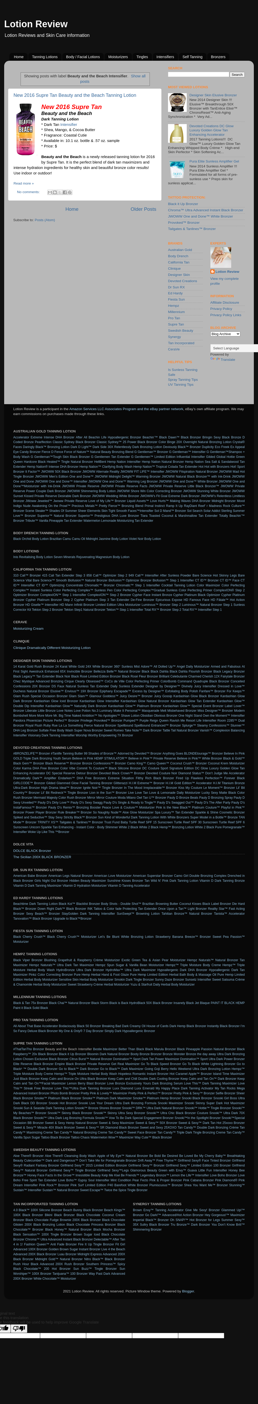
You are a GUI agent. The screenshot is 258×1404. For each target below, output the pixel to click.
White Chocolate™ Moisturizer (55, 1278)
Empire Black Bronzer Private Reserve (82, 1064)
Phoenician (34, 720)
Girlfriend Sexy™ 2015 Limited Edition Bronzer (93, 1165)
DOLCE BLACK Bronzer (32, 851)
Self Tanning (193, 57)
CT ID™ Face (230, 580)
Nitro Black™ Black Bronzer (104, 1259)
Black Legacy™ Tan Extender (34, 676)
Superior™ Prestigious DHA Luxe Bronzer (108, 516)
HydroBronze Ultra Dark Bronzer (80, 970)
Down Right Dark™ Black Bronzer (61, 909)
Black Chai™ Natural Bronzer (69, 1003)
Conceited (237, 681)
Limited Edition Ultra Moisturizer (117, 605)
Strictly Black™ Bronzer (80, 817)
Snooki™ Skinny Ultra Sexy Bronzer (119, 1113)
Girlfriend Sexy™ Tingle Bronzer (72, 1170)
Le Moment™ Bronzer (219, 788)
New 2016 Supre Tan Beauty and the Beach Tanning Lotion (75, 95)
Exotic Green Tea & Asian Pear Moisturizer (153, 960)
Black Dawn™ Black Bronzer (180, 437)
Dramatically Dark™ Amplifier (34, 778)
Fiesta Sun (176, 299)
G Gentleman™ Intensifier (187, 452)
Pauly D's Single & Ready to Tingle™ (130, 802)
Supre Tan (176, 324)
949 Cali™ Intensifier (143, 575)
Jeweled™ (44, 501)
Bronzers (218, 57)
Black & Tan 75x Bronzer (30, 1003)
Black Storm (99, 1003)
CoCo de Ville (115, 681)
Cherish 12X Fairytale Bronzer (223, 676)
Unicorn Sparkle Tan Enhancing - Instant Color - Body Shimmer (73, 827)
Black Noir (63, 676)
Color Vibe (67, 768)
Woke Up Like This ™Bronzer (48, 832)
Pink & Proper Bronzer (165, 1180)
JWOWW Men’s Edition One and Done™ (64, 476)
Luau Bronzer (66, 1254)
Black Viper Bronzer (28, 960)
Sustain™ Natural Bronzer (60, 1190)
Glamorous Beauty (143, 1170)
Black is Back (118, 1003)
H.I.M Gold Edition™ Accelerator (189, 783)
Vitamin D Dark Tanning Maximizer (37, 885)
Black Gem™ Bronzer (28, 763)
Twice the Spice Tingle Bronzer (126, 1190)
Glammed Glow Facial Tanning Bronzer (84, 783)
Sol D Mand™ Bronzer (170, 511)
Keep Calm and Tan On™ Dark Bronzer (208, 1079)
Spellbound (125, 725)
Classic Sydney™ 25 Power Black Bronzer (127, 442)
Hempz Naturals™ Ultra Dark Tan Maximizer (61, 965)
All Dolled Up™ (165, 666)
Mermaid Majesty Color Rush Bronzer (60, 797)
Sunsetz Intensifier (198, 979)
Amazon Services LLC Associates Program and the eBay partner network (126, 409)
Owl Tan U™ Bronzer (151, 797)
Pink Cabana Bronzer (198, 1180)
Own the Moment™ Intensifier (224, 715)
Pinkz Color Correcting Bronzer (51, 974)
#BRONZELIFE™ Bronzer (31, 753)
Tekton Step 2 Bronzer (47, 610)
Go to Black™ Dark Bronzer (79, 1069)
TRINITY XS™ (48, 822)
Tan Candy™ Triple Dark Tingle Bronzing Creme (191, 1132)
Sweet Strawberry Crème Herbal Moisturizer (98, 984)
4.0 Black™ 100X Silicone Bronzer (37, 1210)
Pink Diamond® (226, 1180)
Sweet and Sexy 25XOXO (158, 1127)
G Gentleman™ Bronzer (151, 452)
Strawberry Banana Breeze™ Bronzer (183, 937)
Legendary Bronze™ (154, 1175)
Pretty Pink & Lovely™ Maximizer (104, 1093)
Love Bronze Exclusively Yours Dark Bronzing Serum (145, 1083)
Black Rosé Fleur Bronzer (140, 676)
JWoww (30, 501)
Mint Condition (121, 1180)
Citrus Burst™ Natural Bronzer (90, 1059)
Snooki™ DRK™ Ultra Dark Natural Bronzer (153, 1108)
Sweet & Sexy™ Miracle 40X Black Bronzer (44, 1127)
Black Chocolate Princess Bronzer (91, 1224)
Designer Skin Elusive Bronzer (213, 95)
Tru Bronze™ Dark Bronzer (190, 1224)
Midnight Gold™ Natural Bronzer (59, 1259)
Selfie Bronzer (225, 1093)
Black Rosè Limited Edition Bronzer (96, 676)
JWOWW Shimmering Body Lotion (91, 491)
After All (81, 437)
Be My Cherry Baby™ (210, 1156)
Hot (200, 467)
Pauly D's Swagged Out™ (175, 802)
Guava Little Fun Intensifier (207, 1170)
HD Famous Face (196, 600)
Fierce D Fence (52, 452)
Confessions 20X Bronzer (31, 686)
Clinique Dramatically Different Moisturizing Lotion (52, 648)
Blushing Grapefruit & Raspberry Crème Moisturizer (82, 960)
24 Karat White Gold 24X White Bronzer (84, 666)
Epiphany (106, 691)
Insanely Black (183, 1003)
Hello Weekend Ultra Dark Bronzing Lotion (200, 1069)
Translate (222, 360)
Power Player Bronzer (41, 812)
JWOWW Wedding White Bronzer (115, 496)
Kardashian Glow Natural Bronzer (145, 701)
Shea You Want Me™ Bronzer (206, 1185)
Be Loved (186, 1156)
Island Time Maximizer (229, 1074)
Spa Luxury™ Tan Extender (174, 812)
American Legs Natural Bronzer (70, 876)
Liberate (31, 711)
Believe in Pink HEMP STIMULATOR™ (99, 758)
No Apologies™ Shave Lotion (119, 715)
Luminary (105, 711)
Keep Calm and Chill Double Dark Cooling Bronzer (143, 1079)
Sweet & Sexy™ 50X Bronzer (156, 1123)
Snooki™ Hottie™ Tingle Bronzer (208, 1108)
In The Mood (133, 788)
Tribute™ (31, 521)
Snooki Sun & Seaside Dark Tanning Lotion (43, 1108)
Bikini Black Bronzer (60, 1215)
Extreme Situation (121, 778)
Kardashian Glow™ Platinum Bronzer (135, 706)
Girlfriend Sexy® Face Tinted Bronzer (204, 1160)
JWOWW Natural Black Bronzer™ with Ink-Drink (196, 476)
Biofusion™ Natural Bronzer (87, 580)
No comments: (29, 192)
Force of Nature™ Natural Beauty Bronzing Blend (98, 452)
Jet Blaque (202, 1003)
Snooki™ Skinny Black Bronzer (70, 1113)
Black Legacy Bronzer (229, 671)
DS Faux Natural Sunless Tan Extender (80, 686)
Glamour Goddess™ (103, 696)
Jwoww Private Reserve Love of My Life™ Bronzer (89, 501)
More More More (40, 715)
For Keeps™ (236, 691)
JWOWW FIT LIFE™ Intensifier (142, 471)
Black (146, 671)
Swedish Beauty (180, 331)
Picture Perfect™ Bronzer (61, 720)
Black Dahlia (160, 671)
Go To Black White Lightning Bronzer (209, 1064)
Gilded (210, 457)
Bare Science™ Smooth (50, 580)
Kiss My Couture (190, 788)
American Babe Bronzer (30, 876)
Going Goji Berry (157, 1069)
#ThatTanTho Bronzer (28, 1049)
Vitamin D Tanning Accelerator (129, 885)
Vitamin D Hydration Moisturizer (84, 885)
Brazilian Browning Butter (160, 904)
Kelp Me (107, 1175)
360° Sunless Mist (127, 666)
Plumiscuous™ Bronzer (166, 1185)
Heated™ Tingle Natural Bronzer (70, 462)
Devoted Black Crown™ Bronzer (122, 773)
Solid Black (40, 1008)
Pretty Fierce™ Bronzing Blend (121, 506)
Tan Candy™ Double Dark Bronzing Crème (208, 1127)
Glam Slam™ (78, 696)
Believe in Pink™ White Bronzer (199, 758)
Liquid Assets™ (138, 501)
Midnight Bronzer (224, 501)
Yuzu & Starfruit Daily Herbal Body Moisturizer (162, 984)
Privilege (86, 720)
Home (19, 57)
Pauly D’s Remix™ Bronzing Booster (74, 807)
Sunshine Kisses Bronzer (125, 881)
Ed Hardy (175, 293)
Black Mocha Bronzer (109, 1229)
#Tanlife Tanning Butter (67, 753)
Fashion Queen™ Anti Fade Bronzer (50, 1244)
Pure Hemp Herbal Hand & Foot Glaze (101, 974)
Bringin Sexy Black (216, 437)
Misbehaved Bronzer (182, 711)
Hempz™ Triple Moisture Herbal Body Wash (85, 1074)
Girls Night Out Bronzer (51, 881)
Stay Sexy (55, 817)
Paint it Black (22, 1008)
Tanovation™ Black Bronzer (32, 918)
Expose (177, 600)
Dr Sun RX (176, 287)
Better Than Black (131, 1049)
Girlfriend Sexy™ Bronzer (146, 1165)
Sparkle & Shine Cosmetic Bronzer (220, 812)
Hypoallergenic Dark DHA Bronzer (182, 970)
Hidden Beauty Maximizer (87, 881)
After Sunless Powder (175, 575)
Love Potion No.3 (86, 711)
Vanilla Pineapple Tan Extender (61, 521)
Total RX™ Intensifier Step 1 (202, 610)
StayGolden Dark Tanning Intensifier (88, 913)
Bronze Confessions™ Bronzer (104, 763)
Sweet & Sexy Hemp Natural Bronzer (71, 1123)
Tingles (142, 57)
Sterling (226, 511)
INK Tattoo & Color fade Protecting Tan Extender (122, 909)
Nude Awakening (35, 506)
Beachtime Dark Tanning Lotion (35, 904)
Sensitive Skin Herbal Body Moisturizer (86, 979)
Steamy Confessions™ (213, 725)
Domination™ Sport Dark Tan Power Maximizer (146, 1059)
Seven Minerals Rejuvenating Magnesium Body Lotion (92, 557)
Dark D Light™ (81, 447)
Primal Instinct (155, 506)
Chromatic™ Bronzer (100, 585)
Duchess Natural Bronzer (31, 691)
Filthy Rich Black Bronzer (155, 778)
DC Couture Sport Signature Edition (168, 768)
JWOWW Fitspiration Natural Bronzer (191, 471)
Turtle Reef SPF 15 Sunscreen (151, 822)
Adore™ (147, 666)
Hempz (173, 306)
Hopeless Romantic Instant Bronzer (143, 1074)
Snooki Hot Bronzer (63, 1103)
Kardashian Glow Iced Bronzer (56, 701)
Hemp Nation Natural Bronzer (163, 462)
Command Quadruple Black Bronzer (203, 681)
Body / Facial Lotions (83, 57)
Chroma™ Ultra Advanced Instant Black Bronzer (205, 210)
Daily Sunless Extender (127, 686)
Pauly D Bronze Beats (182, 797)
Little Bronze (46, 711)
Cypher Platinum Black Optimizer (196, 595)
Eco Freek (222, 447)
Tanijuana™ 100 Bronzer (70, 1274)
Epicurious (163, 600)
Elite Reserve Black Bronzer (33, 1064)
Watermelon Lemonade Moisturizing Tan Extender (118, 521)
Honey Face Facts (40, 1175)
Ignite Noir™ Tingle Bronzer (103, 788)
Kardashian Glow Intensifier (99, 701)
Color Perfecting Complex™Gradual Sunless (146, 590)
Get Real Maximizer (125, 1064)
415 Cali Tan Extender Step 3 (63, 575)
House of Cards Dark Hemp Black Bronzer (176, 1026)
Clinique (174, 268)
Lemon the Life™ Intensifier (189, 1175)
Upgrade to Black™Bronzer (72, 918)
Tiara (143, 516)
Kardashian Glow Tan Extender (193, 701)
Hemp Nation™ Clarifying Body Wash (106, 467)
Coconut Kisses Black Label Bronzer (205, 904)
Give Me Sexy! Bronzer (202, 1210)
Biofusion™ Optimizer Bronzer (130, 580)
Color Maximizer (208, 585)
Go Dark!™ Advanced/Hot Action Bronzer (174, 1215)
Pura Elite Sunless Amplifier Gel (214, 161)
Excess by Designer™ (148, 691)
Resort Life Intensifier (201, 720)
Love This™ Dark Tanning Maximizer (210, 1083)
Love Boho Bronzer (223, 1175)
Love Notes (65, 711)
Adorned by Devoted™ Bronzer (140, 753)
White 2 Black (128, 827)
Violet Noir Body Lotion (145, 539)
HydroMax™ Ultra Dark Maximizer (131, 970)
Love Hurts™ (159, 501)
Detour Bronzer (87, 773)
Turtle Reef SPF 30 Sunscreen (196, 822)
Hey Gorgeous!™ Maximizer (225, 1215)
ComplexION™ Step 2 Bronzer (109, 595)
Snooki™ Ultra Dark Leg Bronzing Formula (64, 1118)
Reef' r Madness (210, 506)
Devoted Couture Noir (161, 773)
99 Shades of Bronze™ (100, 753)
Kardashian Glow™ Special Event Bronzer (193, 706)
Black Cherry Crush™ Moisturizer (71, 937)
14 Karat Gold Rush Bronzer (33, 666)
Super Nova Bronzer (88, 730)
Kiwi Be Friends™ (126, 1175)
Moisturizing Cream (28, 628)
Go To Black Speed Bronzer (161, 1064)
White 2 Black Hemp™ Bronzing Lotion (166, 827)
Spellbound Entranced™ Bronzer (157, 725)
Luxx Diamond (123, 1088)
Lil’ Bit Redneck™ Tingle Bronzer (64, 793)
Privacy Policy (221, 309)
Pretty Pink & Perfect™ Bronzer (150, 1093)
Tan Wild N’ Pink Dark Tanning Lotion (171, 881)
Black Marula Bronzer (160, 1049)
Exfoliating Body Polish (181, 691)
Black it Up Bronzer (183, 204)
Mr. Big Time (62, 715)
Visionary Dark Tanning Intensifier (51, 735)
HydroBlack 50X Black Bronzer (151, 1003)
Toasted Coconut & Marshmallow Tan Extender (183, 516)
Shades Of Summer (63, 511)
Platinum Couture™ (206, 807)
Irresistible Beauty (88, 1175)
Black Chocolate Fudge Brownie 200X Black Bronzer (63, 1220)
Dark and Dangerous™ (62, 1160)
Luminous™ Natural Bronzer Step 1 (207, 605)
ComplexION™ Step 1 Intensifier (63, 595)
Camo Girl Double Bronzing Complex (200, 876)
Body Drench (178, 256)
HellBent (100, 462)
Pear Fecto (140, 1180)
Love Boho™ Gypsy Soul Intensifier (83, 1180)
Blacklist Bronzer (88, 904)
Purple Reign (148, 720)
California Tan (178, 262)
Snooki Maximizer (170, 1103)
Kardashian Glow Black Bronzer (196, 696)
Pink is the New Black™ (173, 807)
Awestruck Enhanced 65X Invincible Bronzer (60, 671)
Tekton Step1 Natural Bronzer (84, 610)
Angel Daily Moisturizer (193, 666)
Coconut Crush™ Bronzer (188, 763)
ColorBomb (168, 681)
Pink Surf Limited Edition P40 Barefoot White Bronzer (109, 1185)
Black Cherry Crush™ (29, 937)
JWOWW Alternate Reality (100, 471)
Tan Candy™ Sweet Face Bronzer (132, 1132)
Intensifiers (165, 57)
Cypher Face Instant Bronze (152, 595)
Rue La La (59, 725)
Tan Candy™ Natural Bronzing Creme (80, 1132)
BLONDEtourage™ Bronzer (203, 753)
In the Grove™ (64, 1175)
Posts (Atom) (45, 220)
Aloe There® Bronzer (28, 1156)
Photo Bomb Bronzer (65, 1093)
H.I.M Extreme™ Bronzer (147, 783)
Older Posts (143, 209)
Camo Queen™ (158, 763)
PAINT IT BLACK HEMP (228, 1003)
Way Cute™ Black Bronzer (153, 1137)
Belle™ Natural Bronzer (123, 671)
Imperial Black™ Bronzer (151, 1220)
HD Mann (66, 605)
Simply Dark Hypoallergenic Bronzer (129, 1031)
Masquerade (150, 711)
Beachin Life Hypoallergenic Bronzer (114, 437)
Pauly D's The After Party (212, 802)
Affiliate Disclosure (224, 302)
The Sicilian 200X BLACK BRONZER (42, 857)
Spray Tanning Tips (183, 380)
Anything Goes (173, 753)
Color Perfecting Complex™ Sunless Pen (83, 590)
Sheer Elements (89, 511)
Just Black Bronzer (26, 1079)
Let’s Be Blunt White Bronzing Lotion (126, 937)
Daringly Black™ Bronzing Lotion (46, 447)
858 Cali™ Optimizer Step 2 (106, 575)
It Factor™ (32, 471)
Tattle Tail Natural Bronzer (181, 730)
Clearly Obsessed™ (89, 681)
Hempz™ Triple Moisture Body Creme (193, 965)
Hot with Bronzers (216, 467)
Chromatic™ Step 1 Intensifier (138, 585)
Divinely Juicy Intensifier (199, 686)
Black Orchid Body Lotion (31, 539)
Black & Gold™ (234, 758)
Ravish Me (177, 720)
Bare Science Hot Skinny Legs (214, 575)
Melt (163, 711)
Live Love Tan (138, 793)
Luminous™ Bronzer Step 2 (161, 605)
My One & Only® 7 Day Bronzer (81, 1031)
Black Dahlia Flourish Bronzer (191, 671)
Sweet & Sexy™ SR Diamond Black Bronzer (107, 1127)
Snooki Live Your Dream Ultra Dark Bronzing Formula (117, 1103)
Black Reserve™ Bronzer (63, 763)
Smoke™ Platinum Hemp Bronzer (157, 1098)
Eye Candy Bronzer (27, 452)
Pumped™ (131, 720)
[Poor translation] (19, 1328)
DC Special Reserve (60, 773)
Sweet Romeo (114, 730)
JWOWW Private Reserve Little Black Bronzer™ (184, 486)
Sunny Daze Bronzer (169, 979)
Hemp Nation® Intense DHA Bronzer (53, 467)
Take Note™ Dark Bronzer (143, 730)
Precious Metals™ (85, 506)
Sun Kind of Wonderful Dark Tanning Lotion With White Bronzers (143, 817)
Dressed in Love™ (231, 686)
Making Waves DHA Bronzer (190, 501)
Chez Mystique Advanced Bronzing (38, 681)
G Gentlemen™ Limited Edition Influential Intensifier (168, 457)
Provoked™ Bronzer (184, 223)
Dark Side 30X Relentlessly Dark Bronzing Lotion (127, 447)
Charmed (194, 676)
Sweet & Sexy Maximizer (116, 1123)
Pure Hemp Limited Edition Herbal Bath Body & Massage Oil (173, 974)
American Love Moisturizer (113, 876)
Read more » (24, 183)
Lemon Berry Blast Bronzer (86, 1083)
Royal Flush (33, 725)
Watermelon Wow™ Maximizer (112, 1137)
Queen (164, 720)
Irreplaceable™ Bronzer (160, 788)
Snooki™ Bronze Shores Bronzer (98, 1108)
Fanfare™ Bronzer (212, 691)
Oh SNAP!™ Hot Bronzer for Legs (195, 1220)
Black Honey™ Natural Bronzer (68, 1229)
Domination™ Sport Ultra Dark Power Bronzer (212, 1059)
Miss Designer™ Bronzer (215, 711)
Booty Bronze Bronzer (146, 1054)
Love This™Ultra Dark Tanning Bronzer (82, 1088)
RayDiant (190, 506)
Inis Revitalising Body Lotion (33, 557)
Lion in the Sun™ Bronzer (108, 793)
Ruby (47, 725)
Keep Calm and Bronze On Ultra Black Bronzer (74, 1079)
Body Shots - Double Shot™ (121, 904)
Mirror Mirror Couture (102, 797)
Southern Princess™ (101, 1264)
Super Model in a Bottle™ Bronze (214, 817)
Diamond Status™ (191, 773)
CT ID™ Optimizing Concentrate (59, 585)
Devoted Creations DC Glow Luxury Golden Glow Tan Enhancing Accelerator (211, 130)
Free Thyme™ (166, 1160)
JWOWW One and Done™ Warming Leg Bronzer (123, 481)
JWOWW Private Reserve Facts (124, 486)
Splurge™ (189, 725)
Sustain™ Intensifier (27, 1190)
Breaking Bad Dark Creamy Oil (123, 1026)
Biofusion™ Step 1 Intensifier (173, 580)
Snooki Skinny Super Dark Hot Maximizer (214, 1103)
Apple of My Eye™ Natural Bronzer (122, 1156)
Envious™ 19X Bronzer (82, 691)
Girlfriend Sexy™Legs (113, 1170)
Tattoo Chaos (80, 1137)
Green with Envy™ (172, 1170)
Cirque (69, 681)
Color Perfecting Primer (195, 590)
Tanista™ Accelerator (229, 913)
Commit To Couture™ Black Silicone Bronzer (108, 768)
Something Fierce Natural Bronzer (92, 725)
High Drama (49, 788)
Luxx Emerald (144, 1088)
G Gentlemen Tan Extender (110, 457)
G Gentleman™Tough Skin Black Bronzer (60, 457)
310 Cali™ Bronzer (27, 575)
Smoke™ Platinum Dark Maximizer (107, 1098)
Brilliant (164, 676)
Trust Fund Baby (116, 822)
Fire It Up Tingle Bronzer (96, 1244)
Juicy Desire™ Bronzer (136, 696)
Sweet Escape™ (91, 1190)
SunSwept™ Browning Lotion (138, 913)
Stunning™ (237, 1185)
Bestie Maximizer (105, 1049)
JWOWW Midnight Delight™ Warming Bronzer (128, 476)
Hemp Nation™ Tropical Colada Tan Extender (165, 467)
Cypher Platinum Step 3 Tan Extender (101, 600)
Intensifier (68, 125)
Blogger (188, 1291)
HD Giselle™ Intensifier (42, 605)
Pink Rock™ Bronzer (54, 1185)
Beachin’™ (150, 437)
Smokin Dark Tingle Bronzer (134, 979)
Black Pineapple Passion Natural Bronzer (206, 1049)
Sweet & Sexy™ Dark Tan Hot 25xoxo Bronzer (211, 1123)
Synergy (174, 337)
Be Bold (155, 1156)
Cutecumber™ (34, 1160)
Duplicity (208, 447)
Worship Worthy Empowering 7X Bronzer (104, 735)
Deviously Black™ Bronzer (182, 447)
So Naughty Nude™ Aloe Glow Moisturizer (123, 812)
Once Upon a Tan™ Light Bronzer (182, 909)
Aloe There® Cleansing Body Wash (70, 1156)
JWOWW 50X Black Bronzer (61, 471)
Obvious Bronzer (166, 715)
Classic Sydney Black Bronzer (74, 442)
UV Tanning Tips (181, 384)
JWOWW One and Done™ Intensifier (61, 481)
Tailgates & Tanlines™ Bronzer (192, 229)
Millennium (176, 312)
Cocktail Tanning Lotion (178, 585)
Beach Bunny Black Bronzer (83, 1210)
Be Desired (170, 1156)
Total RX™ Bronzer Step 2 (162, 610)
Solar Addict (211, 511)
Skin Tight (108, 511)
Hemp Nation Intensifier (124, 462)
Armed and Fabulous (226, 666)
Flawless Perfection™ (206, 778)
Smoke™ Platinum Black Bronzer (57, 1098)
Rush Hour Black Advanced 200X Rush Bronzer (49, 1264)
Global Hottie (225, 457)
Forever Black (234, 778)
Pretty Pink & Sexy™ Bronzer (194, 1093)
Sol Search (195, 511)
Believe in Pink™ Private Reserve (152, 758)
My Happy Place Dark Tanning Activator (185, 1088)
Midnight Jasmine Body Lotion (107, 539)
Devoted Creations (182, 281)
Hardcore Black (35, 462)
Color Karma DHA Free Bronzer (36, 768)
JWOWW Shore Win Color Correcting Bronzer (149, 491)
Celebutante (178, 676)
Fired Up (182, 778)
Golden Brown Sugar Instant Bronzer (74, 1249)
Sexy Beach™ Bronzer (43, 913)
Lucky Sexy (210, 793)
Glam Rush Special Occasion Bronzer (40, 696)
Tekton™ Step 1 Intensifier (124, 610)
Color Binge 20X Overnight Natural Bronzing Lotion (195, 442)
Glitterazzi (121, 783)
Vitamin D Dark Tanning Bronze (222, 881)
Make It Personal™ (127, 711)
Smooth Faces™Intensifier (134, 511)
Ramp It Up (174, 506)
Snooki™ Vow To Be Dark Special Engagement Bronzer (134, 1118)
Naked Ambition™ (84, 715)
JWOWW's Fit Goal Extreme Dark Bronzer (170, 496)
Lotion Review (36, 24)
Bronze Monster (174, 1054)
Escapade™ (122, 691)
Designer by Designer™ (163, 686)
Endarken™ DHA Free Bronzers (82, 778)
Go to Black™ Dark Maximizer (122, 1069)
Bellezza (100, 671)
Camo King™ (136, 763)
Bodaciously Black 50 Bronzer (80, 1026)
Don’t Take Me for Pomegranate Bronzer (108, 1160)
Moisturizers (118, 57)
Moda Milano (127, 797)
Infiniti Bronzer (84, 605)
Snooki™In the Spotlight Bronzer (198, 1118)
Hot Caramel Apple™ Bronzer (191, 1074)
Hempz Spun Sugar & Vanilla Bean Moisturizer (129, 965)
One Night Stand (190, 715)
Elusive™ (57, 691)
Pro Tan (174, 318)
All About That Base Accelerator (35, 1026)
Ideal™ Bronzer (71, 788)
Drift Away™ (146, 1160)
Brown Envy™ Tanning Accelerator (158, 1210)
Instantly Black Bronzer (223, 1026)
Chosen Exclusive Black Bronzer (46, 1059)
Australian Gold (180, 250)
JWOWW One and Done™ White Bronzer (200, 216)
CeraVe (174, 349)
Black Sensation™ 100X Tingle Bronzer (42, 1234)
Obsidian (146, 715)
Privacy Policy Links (225, 315)
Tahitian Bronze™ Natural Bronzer (187, 913)
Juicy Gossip (163, 696)
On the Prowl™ (59, 506)
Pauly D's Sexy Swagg (86, 802)
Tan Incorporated (181, 343)
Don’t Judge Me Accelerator (225, 773)
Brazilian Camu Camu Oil (67, 539)
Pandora (19, 720)
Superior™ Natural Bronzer (56, 516)
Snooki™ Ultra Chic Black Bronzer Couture (177, 1113)
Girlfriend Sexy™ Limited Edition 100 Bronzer (198, 1165)
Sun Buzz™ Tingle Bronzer (95, 1269)
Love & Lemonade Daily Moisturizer (174, 793)
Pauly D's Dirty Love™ (53, 802)
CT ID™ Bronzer (207, 580)
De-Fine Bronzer (142, 600)
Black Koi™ (67, 904)
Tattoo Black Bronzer (55, 1137)
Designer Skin (179, 275)
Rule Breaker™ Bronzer (75, 812)
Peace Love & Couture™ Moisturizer (128, 807)
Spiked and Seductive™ (30, 817)
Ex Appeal (237, 447)
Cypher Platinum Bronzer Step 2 (49, 600)
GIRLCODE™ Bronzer (29, 783)
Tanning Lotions (44, 57)
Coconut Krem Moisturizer (226, 763)
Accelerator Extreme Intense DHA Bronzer (43, 437)
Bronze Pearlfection (37, 442)
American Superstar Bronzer (153, 876)
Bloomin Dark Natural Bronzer (108, 1054)
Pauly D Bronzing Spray (216, 797)
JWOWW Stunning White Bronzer (207, 491)
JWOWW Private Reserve (80, 486)
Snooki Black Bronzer (197, 1098)
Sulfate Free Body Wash (56, 730)
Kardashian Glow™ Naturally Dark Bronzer (76, 706)
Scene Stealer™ (36, 511)
